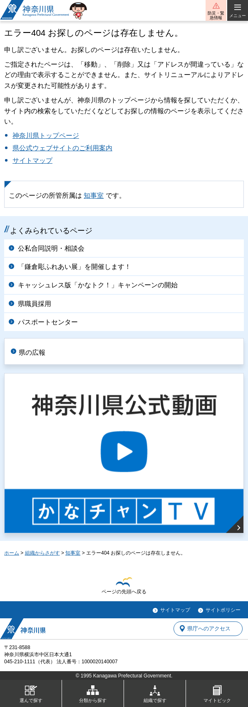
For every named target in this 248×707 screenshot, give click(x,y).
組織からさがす (42, 553)
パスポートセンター (48, 322)
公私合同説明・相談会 (51, 248)
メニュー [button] (237, 15)
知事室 (94, 195)
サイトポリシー (223, 610)
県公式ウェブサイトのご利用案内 (62, 148)
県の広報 (32, 352)
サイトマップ (32, 160)
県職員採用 (34, 303)
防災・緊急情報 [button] (216, 15)
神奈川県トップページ (45, 135)
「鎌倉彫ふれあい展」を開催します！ (74, 266)
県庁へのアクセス (209, 628)
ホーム (11, 553)
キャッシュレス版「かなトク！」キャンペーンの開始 (98, 285)
